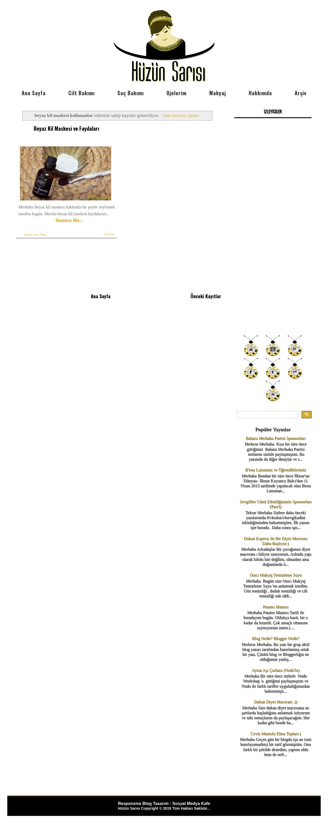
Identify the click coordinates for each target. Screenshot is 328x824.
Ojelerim (176, 93)
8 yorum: (109, 234)
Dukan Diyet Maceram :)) (275, 702)
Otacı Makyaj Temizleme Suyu (276, 575)
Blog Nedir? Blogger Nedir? (275, 638)
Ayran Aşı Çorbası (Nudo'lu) (275, 670)
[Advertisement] (273, 249)
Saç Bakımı (130, 93)
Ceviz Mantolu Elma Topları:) (276, 733)
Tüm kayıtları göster (181, 115)
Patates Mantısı (275, 607)
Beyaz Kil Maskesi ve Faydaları (66, 128)
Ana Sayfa (34, 93)
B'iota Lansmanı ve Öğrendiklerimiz (275, 470)
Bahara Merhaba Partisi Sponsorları (276, 438)
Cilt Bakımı (81, 93)
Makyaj (217, 93)
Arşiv (300, 93)
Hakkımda (260, 93)
